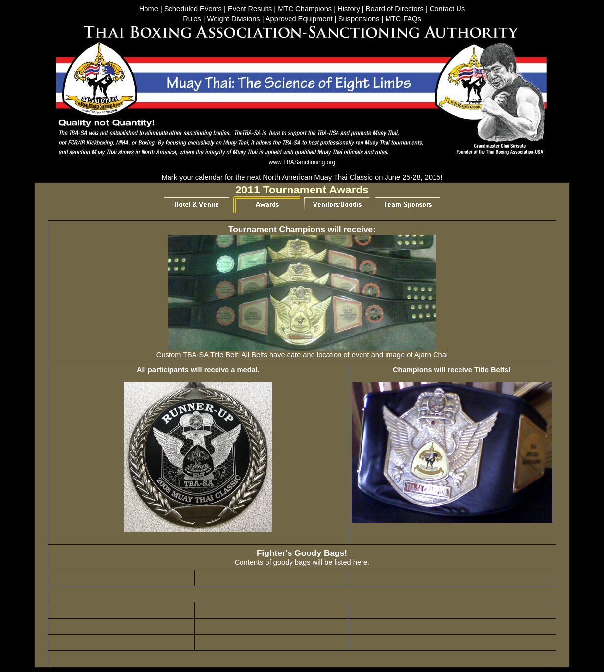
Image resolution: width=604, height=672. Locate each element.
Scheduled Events (193, 9)
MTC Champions (305, 9)
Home (148, 9)
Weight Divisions (233, 19)
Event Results (250, 9)
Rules (192, 19)
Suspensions (359, 19)
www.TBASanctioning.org (302, 162)
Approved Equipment (299, 19)
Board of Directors (395, 9)
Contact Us (447, 9)
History (349, 9)
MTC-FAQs (403, 19)
